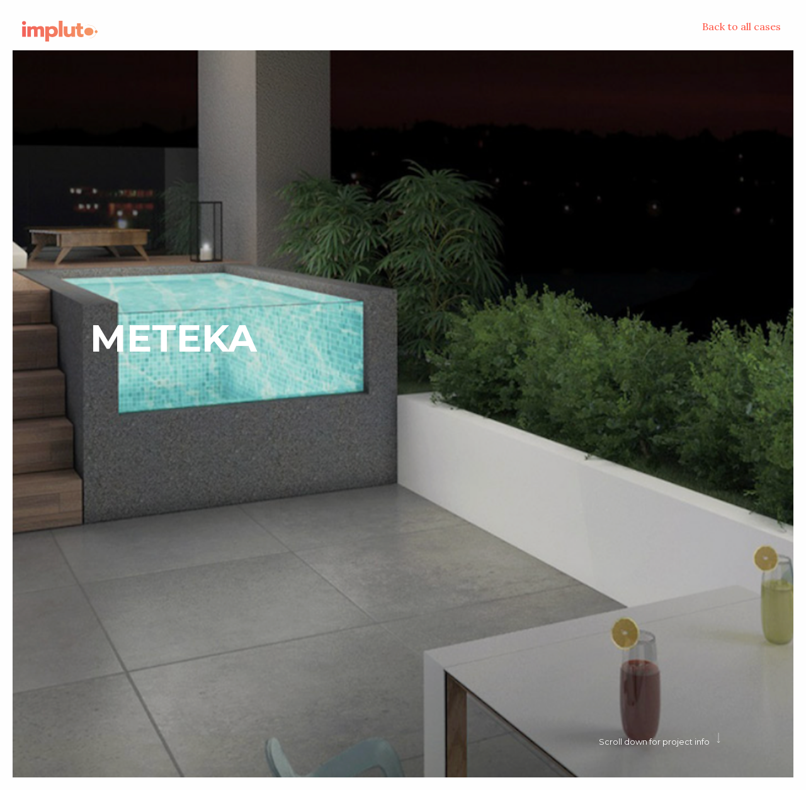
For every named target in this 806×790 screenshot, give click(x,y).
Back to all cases (741, 26)
